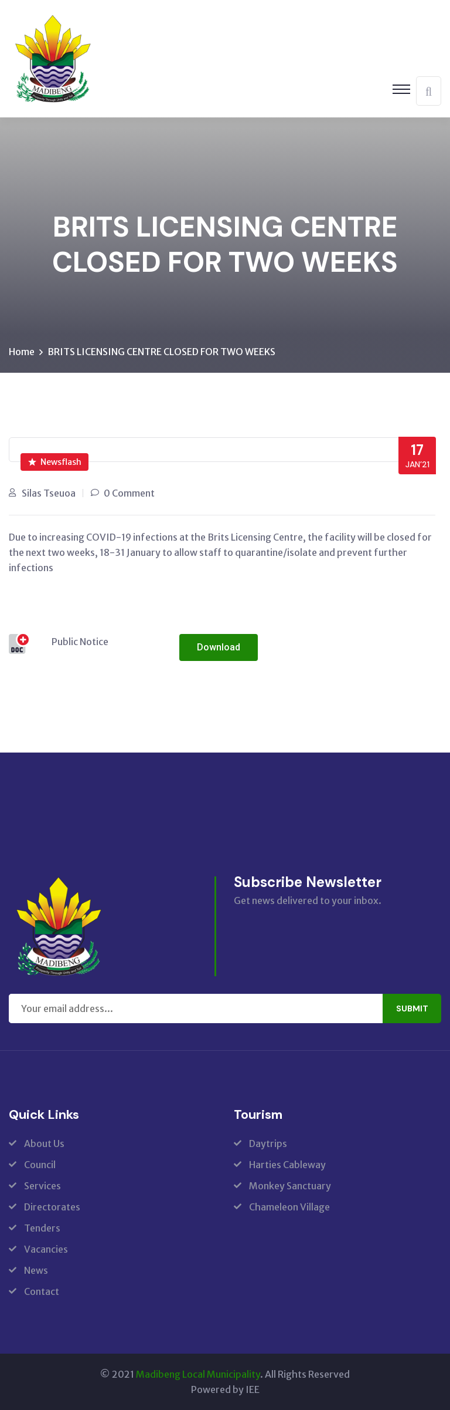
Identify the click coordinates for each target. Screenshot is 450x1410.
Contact (41, 1291)
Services (42, 1186)
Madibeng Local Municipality (198, 1374)
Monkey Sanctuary (290, 1186)
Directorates (52, 1207)
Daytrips (268, 1143)
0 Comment (129, 493)
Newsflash (54, 462)
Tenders (42, 1228)
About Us (44, 1143)
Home (22, 351)
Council (40, 1164)
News (36, 1270)
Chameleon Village (289, 1207)
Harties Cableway (287, 1164)
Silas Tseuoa (49, 493)
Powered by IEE (225, 1389)
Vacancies (46, 1249)
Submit (412, 1008)
